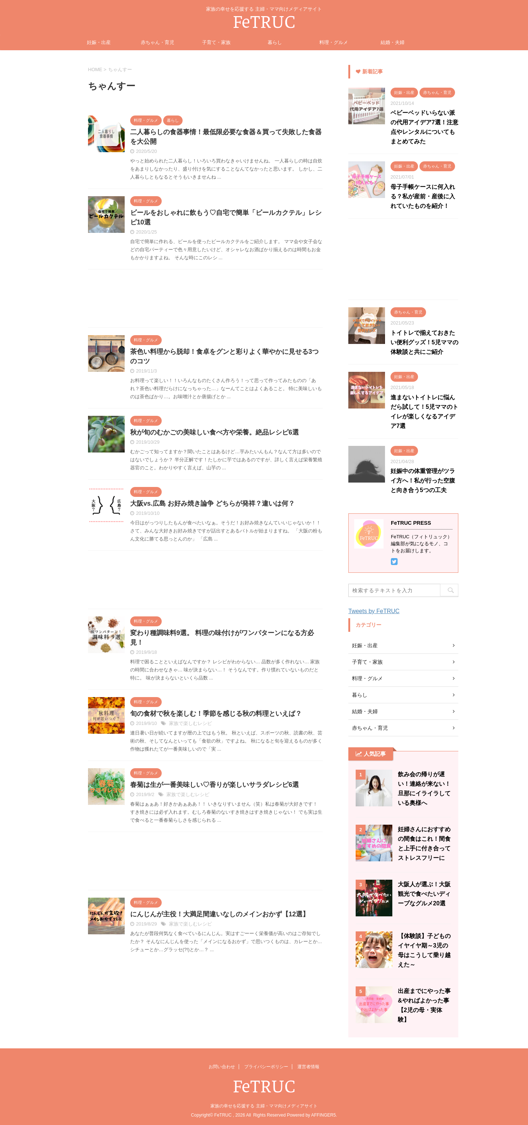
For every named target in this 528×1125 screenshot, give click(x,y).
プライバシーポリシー (266, 1066)
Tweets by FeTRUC (374, 611)
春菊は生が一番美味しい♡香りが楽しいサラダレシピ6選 (214, 784)
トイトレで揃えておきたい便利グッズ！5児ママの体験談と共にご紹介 (424, 342)
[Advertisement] (205, 300)
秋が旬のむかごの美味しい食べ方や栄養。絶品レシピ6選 (214, 432)
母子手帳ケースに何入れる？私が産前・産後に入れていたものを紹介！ (422, 196)
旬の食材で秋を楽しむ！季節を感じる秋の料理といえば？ (216, 713)
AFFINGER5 (323, 1115)
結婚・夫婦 (392, 42)
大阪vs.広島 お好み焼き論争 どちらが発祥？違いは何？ (212, 503)
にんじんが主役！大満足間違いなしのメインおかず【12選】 (219, 914)
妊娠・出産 (99, 42)
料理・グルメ (333, 42)
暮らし (275, 42)
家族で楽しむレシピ (190, 723)
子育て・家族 (216, 42)
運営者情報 (308, 1066)
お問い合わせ (222, 1066)
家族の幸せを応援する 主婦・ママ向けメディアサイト (263, 1105)
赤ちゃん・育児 (157, 42)
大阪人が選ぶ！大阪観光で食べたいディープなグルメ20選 (424, 893)
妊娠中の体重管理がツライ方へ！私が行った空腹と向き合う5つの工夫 (422, 480)
